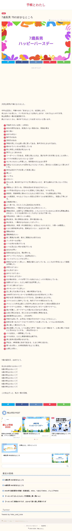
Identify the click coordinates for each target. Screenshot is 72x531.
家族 (4, 13)
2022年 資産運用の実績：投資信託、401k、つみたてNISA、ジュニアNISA (31, 491)
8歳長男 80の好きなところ (14, 485)
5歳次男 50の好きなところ (14, 480)
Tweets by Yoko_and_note (12, 514)
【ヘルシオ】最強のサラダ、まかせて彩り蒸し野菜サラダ (25, 501)
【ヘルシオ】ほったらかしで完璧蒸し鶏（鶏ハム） (23, 496)
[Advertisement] (36, 84)
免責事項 (43, 525)
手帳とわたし (36, 5)
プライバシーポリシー (32, 525)
